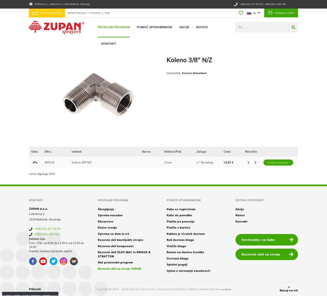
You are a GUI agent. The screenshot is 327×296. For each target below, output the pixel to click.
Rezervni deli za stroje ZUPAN (119, 268)
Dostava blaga (177, 258)
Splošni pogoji (177, 264)
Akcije (184, 27)
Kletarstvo (105, 221)
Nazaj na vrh (289, 289)
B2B (107, 12)
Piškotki (35, 289)
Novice (202, 27)
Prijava (95, 12)
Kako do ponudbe (179, 215)
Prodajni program (114, 27)
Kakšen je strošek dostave (186, 233)
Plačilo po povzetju (180, 221)
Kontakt (108, 44)
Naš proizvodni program (115, 262)
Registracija (77, 12)
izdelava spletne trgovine (204, 289)
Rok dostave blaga (180, 240)
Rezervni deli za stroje (267, 254)
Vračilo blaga (176, 246)
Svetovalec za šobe (267, 239)
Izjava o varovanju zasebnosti (188, 270)
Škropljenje (106, 209)
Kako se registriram (181, 209)
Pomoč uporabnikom (154, 27)
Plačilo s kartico (178, 227)
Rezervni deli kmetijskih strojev (120, 240)
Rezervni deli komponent (116, 246)
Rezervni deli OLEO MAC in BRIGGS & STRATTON (124, 254)
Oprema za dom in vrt (113, 233)
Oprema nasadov (110, 215)
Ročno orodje (107, 227)
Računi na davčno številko (185, 252)
